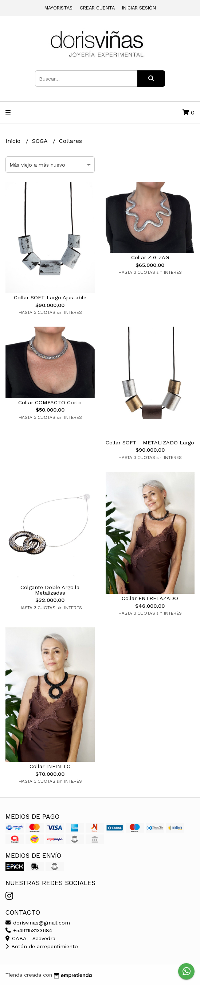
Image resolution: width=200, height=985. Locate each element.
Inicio (13, 140)
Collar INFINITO (50, 766)
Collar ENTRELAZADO (150, 598)
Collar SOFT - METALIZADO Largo (150, 442)
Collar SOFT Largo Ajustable (50, 297)
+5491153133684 (28, 930)
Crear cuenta (97, 8)
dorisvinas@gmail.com (37, 923)
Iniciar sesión (139, 8)
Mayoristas (58, 8)
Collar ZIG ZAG (150, 257)
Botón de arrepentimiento (41, 946)
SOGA (40, 140)
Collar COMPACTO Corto (50, 402)
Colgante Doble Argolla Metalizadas (49, 589)
